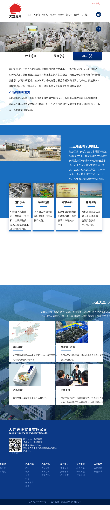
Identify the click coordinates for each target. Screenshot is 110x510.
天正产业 (53, 18)
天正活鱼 (45, 472)
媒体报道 (64, 472)
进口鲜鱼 (45, 468)
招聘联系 (98, 472)
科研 (27, 479)
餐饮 (27, 486)
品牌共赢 (80, 468)
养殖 (27, 472)
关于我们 (37, 18)
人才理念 (98, 468)
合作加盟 (77, 18)
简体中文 (96, 3)
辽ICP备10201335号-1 (38, 502)
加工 (27, 475)
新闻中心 (69, 18)
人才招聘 (85, 18)
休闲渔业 (29, 482)
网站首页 (29, 18)
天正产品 (61, 18)
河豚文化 (45, 18)
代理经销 (80, 475)
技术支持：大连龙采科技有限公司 (66, 502)
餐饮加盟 (80, 472)
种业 (27, 468)
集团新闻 (64, 468)
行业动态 (64, 475)
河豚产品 (45, 475)
